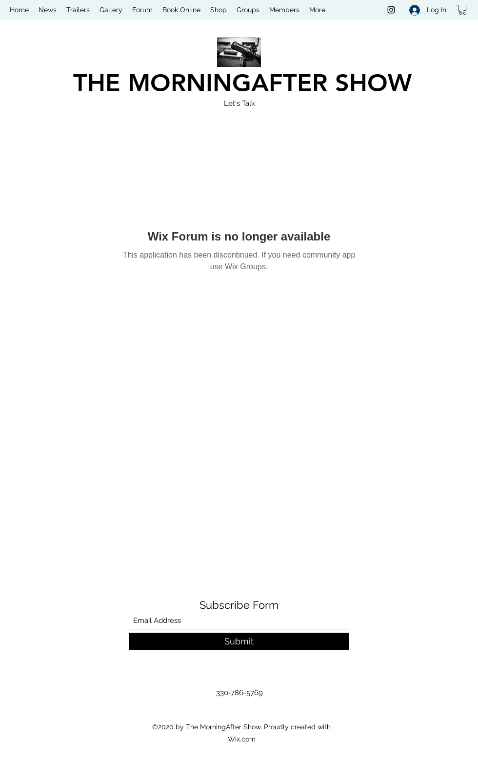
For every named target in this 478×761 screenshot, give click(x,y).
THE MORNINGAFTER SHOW (242, 83)
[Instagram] (391, 10)
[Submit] (239, 641)
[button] (462, 10)
